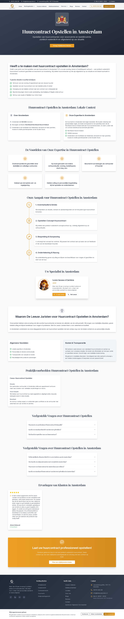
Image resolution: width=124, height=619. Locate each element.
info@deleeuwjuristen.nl (29, 1)
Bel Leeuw (72, 294)
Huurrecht (40, 593)
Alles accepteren (109, 614)
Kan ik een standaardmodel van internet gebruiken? (62, 430)
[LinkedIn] (15, 597)
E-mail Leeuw (59, 294)
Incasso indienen (42, 6)
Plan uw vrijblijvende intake (62, 562)
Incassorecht (41, 588)
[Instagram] (24, 597)
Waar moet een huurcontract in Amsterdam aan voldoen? (62, 467)
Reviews (77, 6)
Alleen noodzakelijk (96, 614)
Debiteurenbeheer (54, 6)
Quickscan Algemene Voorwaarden (75, 605)
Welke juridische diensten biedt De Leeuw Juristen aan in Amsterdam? (62, 457)
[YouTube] (19, 597)
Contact (84, 6)
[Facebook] (10, 597)
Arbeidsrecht (41, 585)
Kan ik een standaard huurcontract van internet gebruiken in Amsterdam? (62, 471)
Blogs (71, 6)
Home (20, 6)
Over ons (64, 6)
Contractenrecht (42, 590)
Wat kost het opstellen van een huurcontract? (62, 434)
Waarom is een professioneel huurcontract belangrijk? (62, 425)
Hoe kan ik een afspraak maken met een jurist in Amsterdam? (62, 462)
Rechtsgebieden (29, 6)
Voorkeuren (85, 614)
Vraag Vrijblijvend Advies (62, 45)
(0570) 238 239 (15, 1)
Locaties (67, 590)
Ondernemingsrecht (43, 596)
